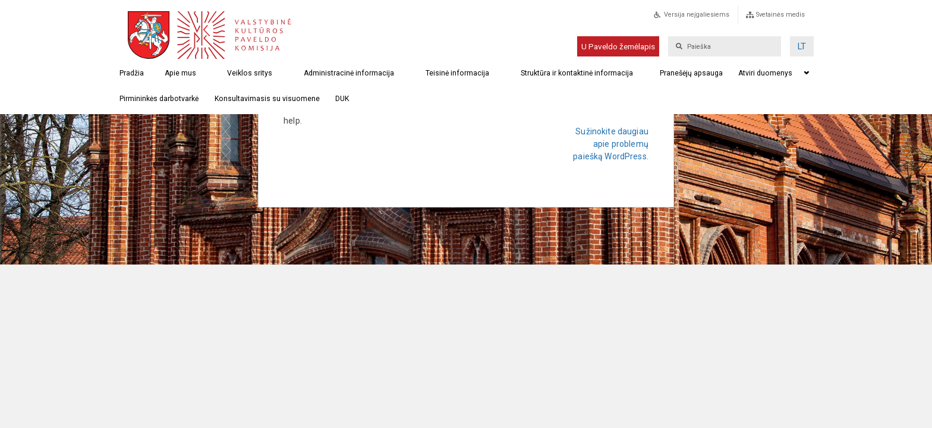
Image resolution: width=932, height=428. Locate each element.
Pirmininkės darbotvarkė (159, 99)
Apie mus (180, 73)
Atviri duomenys (765, 73)
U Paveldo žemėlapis (618, 46)
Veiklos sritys (249, 73)
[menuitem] (802, 46)
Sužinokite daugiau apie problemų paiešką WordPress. (610, 144)
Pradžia (131, 73)
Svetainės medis (780, 14)
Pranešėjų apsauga (691, 73)
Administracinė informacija (349, 73)
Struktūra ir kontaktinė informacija (577, 73)
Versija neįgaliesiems (696, 14)
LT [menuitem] (802, 46)
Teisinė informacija (457, 73)
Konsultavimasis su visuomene (267, 99)
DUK (342, 99)
